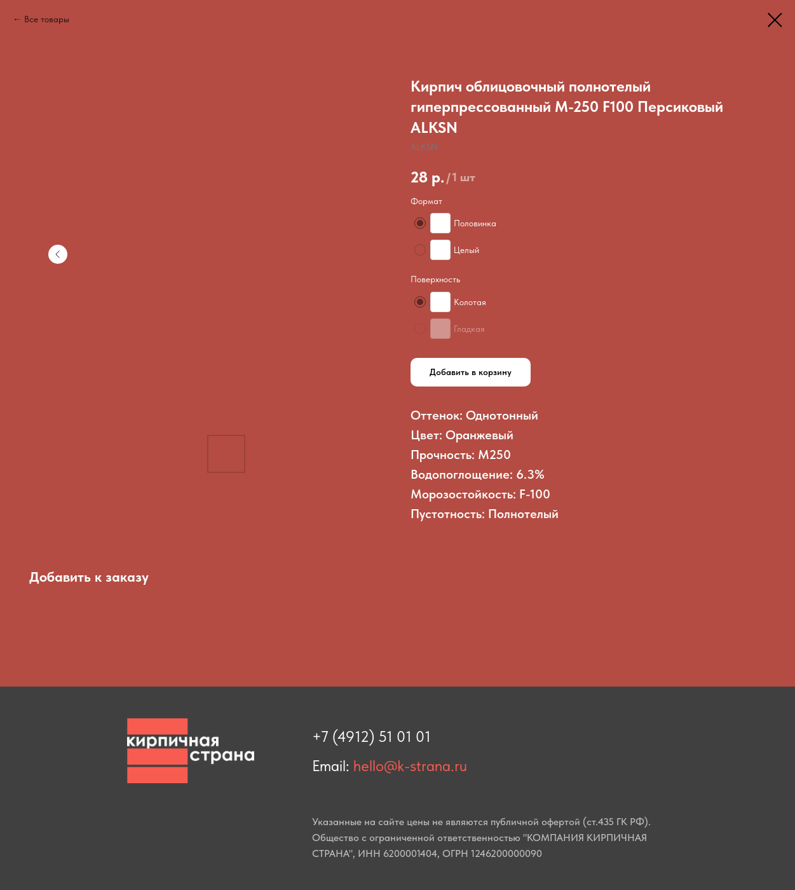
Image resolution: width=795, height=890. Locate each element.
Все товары (46, 19)
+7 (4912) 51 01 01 (371, 736)
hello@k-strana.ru (410, 765)
